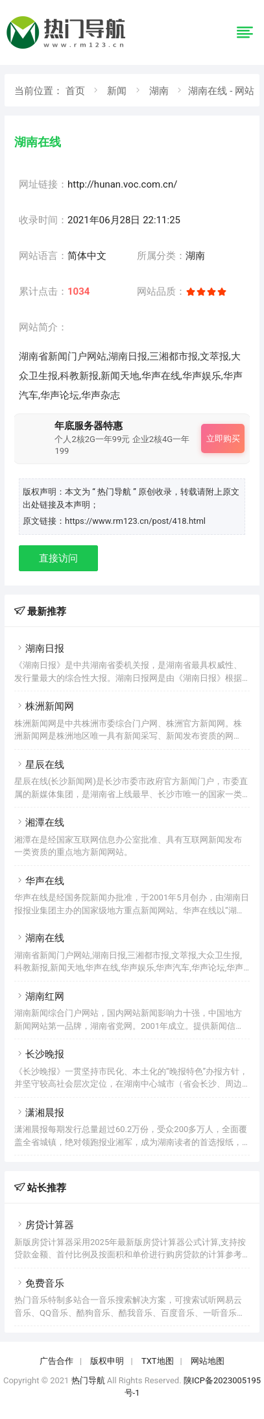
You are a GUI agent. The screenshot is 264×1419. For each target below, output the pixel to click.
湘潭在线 (39, 822)
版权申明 (107, 1361)
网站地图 (207, 1361)
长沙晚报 (39, 1054)
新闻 (116, 91)
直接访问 (58, 558)
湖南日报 (39, 648)
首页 (75, 91)
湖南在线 (39, 938)
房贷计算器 (44, 1225)
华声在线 (39, 881)
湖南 (159, 91)
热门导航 (88, 1380)
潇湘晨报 (39, 1112)
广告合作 (56, 1361)
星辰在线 (39, 765)
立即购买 (223, 438)
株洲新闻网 (44, 706)
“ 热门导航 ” (115, 492)
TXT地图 (157, 1361)
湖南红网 (39, 996)
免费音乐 (39, 1283)
